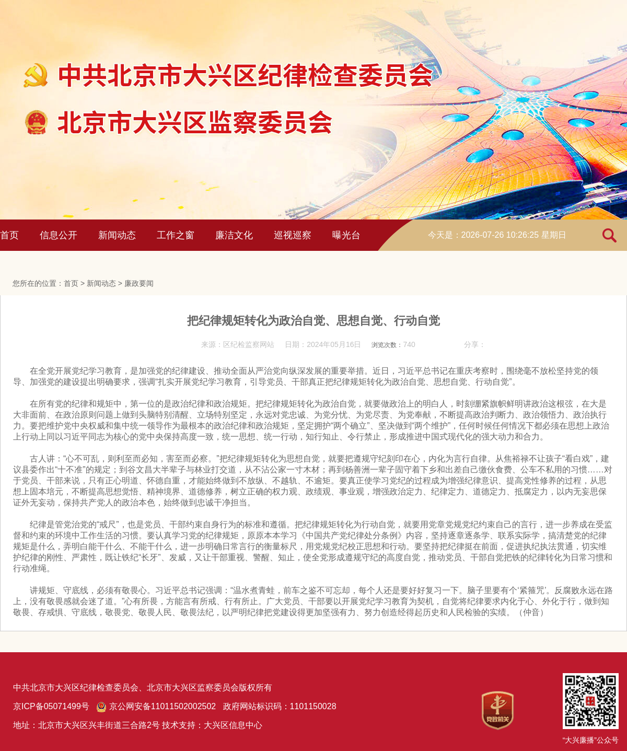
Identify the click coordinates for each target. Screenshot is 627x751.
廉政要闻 (139, 283)
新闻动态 (117, 235)
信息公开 (58, 235)
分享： (475, 344)
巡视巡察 (292, 235)
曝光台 (346, 235)
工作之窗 (175, 235)
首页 (9, 235)
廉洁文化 (234, 235)
